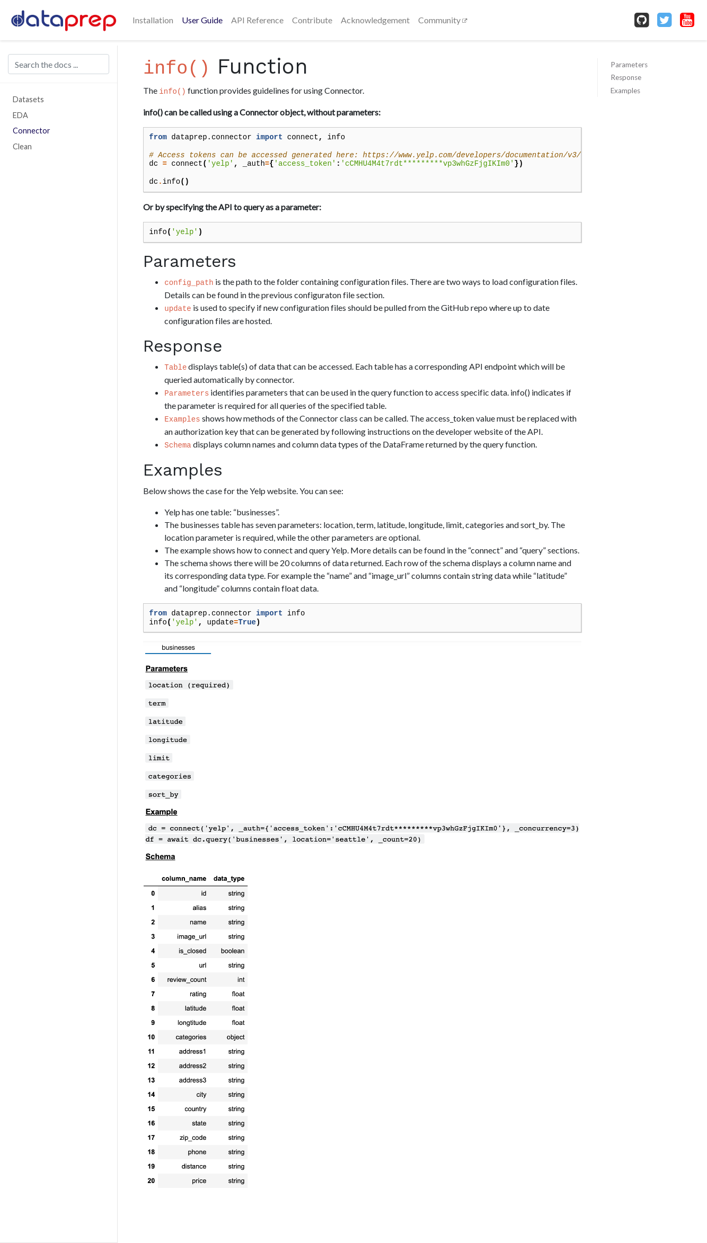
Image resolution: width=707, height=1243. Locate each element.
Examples (625, 90)
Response (626, 77)
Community (440, 20)
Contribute (312, 20)
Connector (31, 130)
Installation (152, 20)
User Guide (202, 20)
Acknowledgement (375, 20)
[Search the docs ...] (58, 64)
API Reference (257, 20)
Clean (22, 146)
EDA (20, 115)
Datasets (28, 99)
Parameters (629, 64)
